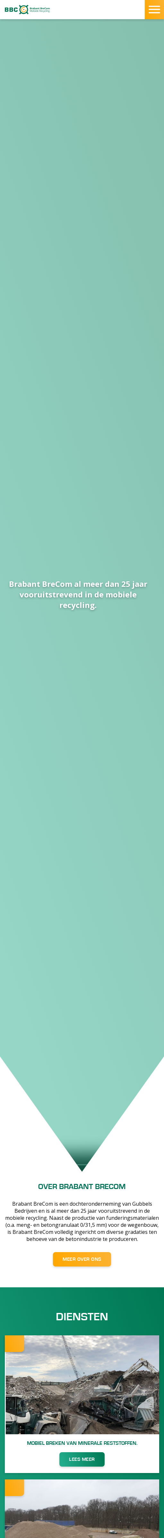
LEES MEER (82, 1459)
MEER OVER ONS (82, 1259)
